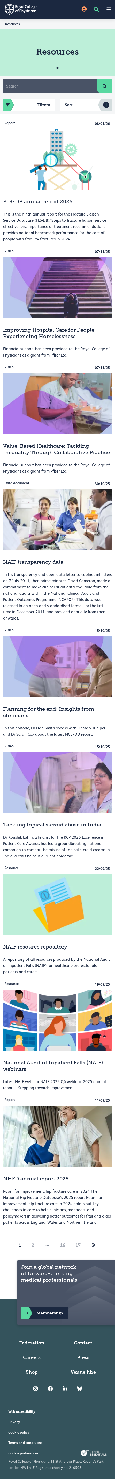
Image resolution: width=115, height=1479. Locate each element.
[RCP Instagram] (35, 1389)
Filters (26, 105)
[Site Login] (84, 9)
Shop (32, 1372)
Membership (42, 1313)
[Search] (50, 86)
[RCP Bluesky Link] (79, 1389)
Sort (69, 104)
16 (62, 1245)
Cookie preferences (23, 1453)
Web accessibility (21, 1411)
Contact (83, 1343)
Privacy (14, 1422)
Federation (31, 1343)
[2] (93, 1245)
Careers (32, 1357)
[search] (104, 86)
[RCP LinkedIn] (65, 1389)
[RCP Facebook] (50, 1389)
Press (83, 1357)
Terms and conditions (25, 1443)
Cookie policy (18, 1432)
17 (78, 1245)
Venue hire (83, 1372)
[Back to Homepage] (29, 9)
